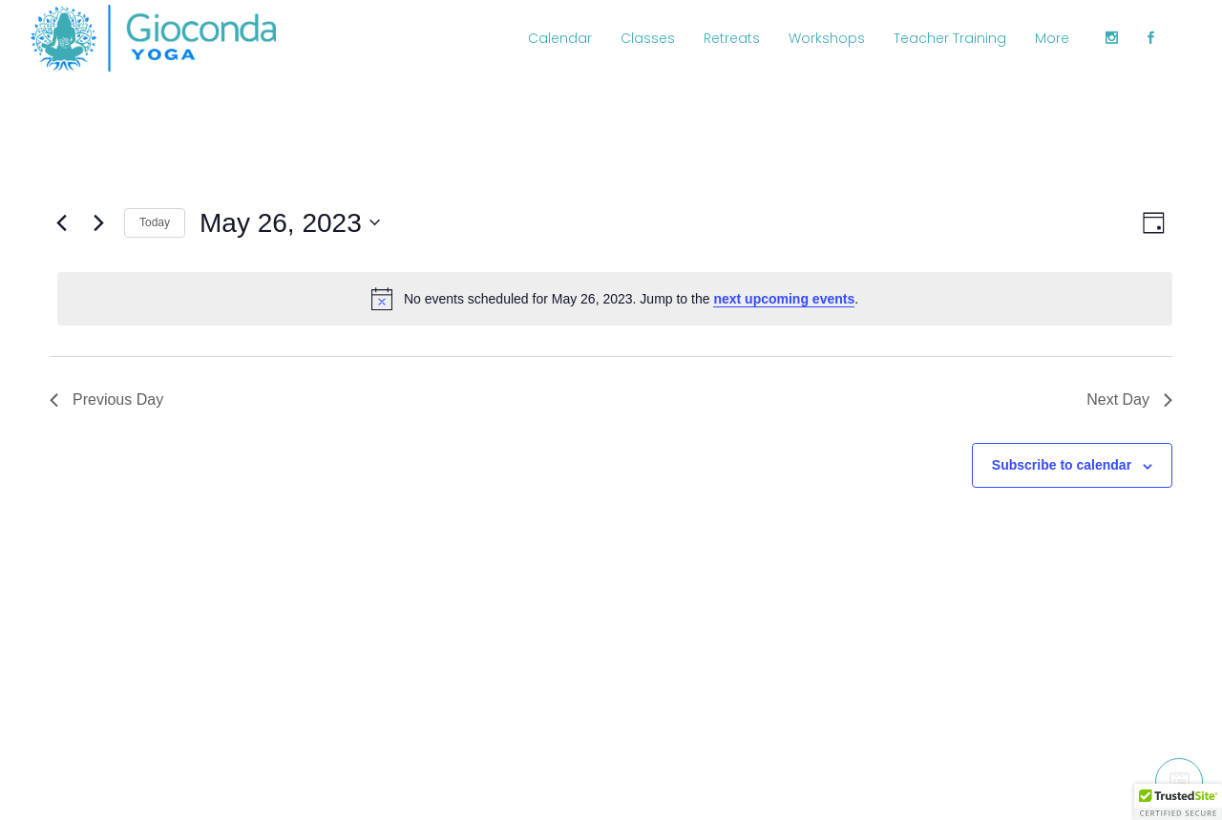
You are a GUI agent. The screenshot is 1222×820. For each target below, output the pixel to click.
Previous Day (106, 399)
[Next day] (98, 222)
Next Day (1129, 399)
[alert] (614, 299)
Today (154, 222)
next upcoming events (783, 298)
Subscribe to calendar (1061, 465)
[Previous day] (61, 222)
